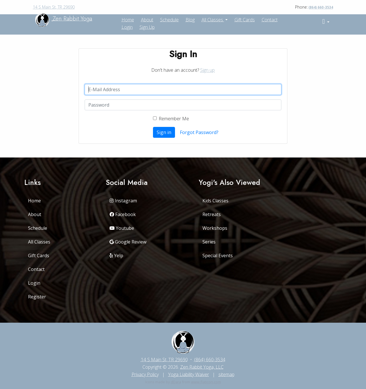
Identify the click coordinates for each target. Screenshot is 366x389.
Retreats (211, 214)
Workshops (214, 228)
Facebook (123, 214)
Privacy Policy (145, 374)
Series (209, 242)
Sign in (164, 132)
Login (127, 27)
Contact (270, 20)
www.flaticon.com (206, 381)
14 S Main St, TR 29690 (54, 7)
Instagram (123, 201)
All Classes (213, 20)
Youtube (122, 228)
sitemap (226, 374)
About (34, 214)
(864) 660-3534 (321, 7)
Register (37, 297)
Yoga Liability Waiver (188, 374)
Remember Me (174, 118)
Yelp (116, 255)
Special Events (217, 255)
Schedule (169, 20)
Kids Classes (215, 201)
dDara (176, 381)
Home (34, 201)
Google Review (128, 242)
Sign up (147, 27)
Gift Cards (244, 20)
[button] (326, 21)
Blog (190, 20)
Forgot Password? (199, 132)
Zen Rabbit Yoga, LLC (202, 367)
